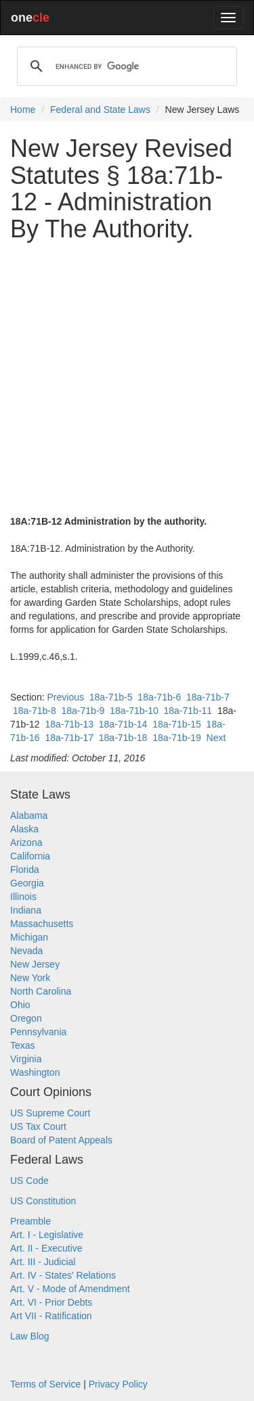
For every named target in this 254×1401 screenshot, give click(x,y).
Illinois (23, 896)
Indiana (25, 910)
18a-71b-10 (134, 710)
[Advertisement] (127, 378)
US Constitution (43, 1200)
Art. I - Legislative (46, 1234)
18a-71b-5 (111, 697)
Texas (22, 1045)
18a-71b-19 (176, 737)
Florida (24, 869)
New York (30, 977)
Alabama (28, 815)
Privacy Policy (118, 1384)
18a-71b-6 (159, 697)
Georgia (27, 883)
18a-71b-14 (123, 724)
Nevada (26, 950)
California (30, 856)
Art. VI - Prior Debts (51, 1302)
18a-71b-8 (34, 710)
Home (22, 109)
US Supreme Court (50, 1113)
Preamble (30, 1221)
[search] (125, 66)
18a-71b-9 (83, 710)
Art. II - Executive (46, 1248)
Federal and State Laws (100, 109)
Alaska (24, 829)
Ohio (20, 1004)
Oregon (26, 1018)
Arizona (26, 842)
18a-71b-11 (188, 710)
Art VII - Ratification (51, 1315)
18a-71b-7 (208, 697)
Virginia (25, 1058)
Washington (35, 1072)
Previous (65, 697)
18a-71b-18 (123, 737)
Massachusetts (41, 923)
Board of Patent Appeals (61, 1140)
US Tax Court (38, 1126)
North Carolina (40, 991)
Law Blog (29, 1336)
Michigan (29, 937)
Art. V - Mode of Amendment (70, 1288)
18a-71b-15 (176, 724)
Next (216, 737)
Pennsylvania (38, 1031)
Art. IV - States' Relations (63, 1275)
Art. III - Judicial (42, 1261)
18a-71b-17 (69, 737)
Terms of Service (45, 1384)
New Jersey (35, 964)
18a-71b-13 (69, 724)
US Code (29, 1180)
